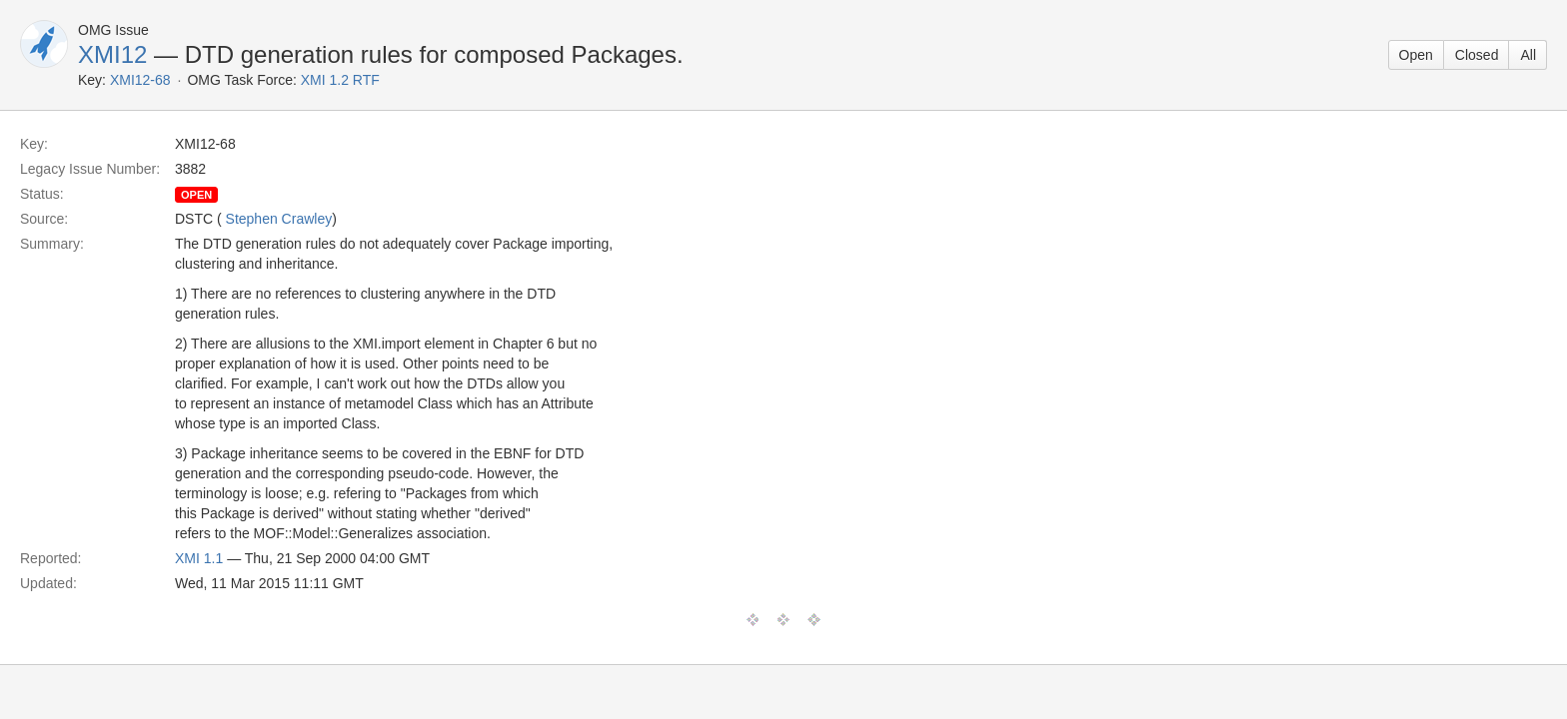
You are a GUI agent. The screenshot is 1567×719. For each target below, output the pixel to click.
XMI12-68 (140, 80)
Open (1416, 55)
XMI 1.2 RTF (340, 80)
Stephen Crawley (279, 219)
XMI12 (112, 54)
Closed (1477, 55)
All (1528, 55)
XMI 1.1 (199, 558)
